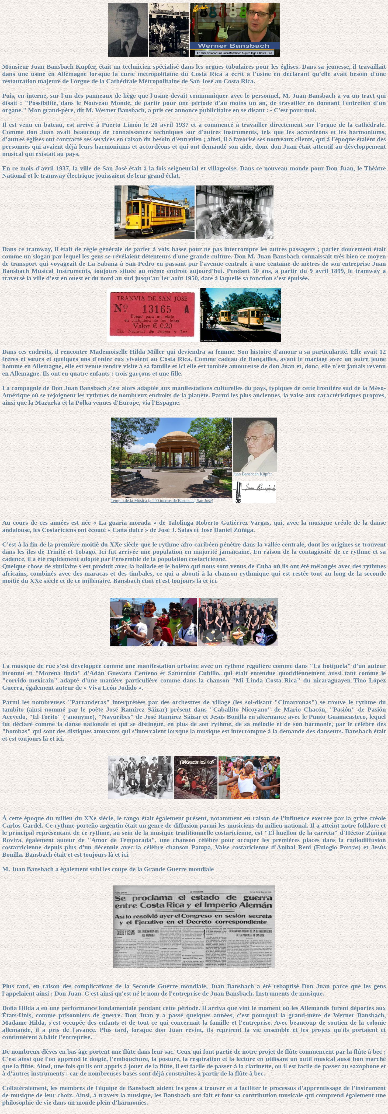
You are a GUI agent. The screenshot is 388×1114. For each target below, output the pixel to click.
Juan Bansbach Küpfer (252, 474)
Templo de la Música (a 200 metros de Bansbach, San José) (162, 500)
